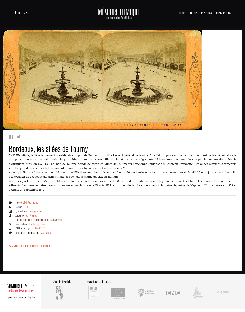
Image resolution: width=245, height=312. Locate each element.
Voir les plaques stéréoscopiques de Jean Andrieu (38, 220)
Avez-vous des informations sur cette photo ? (30, 246)
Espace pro (11, 297)
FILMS (182, 13)
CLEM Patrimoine (29, 202)
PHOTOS (193, 13)
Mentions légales (27, 297)
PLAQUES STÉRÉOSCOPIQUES (216, 13)
